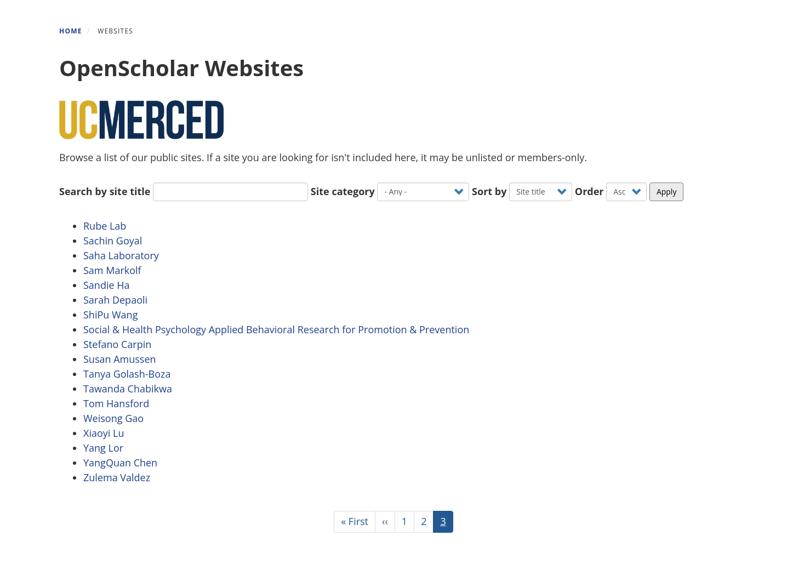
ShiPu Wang (110, 314)
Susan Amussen (119, 359)
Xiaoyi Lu (103, 433)
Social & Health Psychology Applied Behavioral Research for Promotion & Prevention (279, 329)
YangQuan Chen (120, 462)
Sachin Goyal (112, 240)
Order (589, 191)
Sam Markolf (112, 270)
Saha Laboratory (121, 255)
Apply (667, 191)
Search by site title (104, 191)
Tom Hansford (116, 403)
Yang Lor (103, 447)
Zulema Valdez (116, 477)
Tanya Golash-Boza (126, 373)
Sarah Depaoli (115, 299)
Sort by (489, 191)
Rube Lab (104, 225)
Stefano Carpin (117, 344)
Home (70, 31)
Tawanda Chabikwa (127, 388)
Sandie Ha (106, 285)
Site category (343, 191)
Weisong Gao (113, 418)
